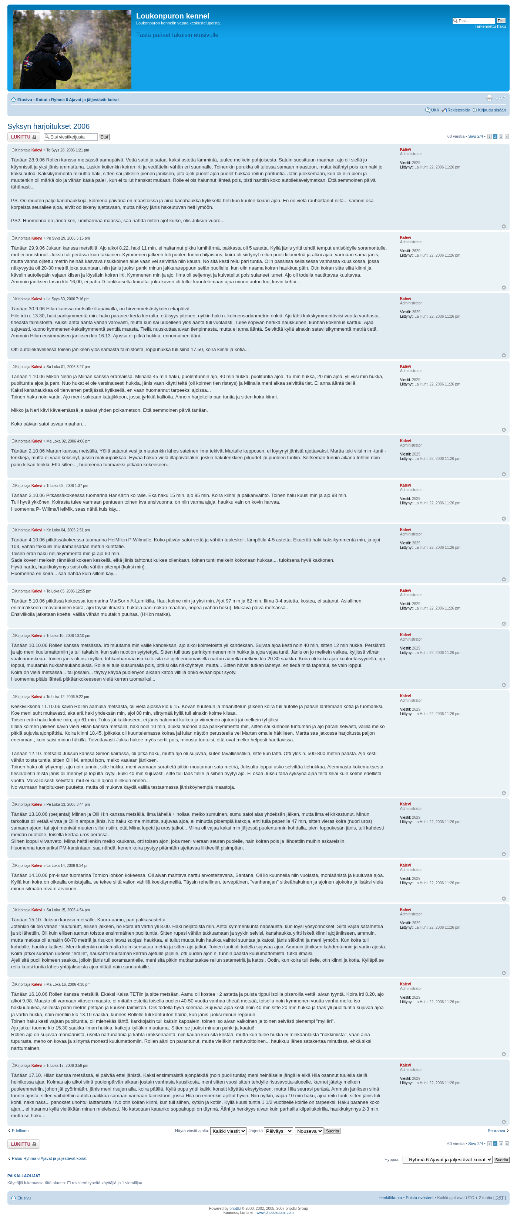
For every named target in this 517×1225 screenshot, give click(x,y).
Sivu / (475, 136)
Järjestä (271, 1130)
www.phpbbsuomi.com (274, 1213)
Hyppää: (392, 1159)
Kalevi (36, 150)
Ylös (504, 226)
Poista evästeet (419, 1197)
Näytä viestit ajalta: (210, 1130)
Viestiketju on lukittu (23, 136)
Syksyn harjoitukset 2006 (48, 126)
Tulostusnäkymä (489, 98)
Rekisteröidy (458, 110)
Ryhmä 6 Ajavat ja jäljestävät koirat (85, 99)
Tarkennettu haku (490, 26)
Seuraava (496, 1130)
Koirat (42, 99)
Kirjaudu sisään (492, 110)
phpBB (235, 1208)
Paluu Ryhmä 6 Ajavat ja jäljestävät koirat (49, 1158)
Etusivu (24, 99)
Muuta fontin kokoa (500, 98)
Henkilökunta (390, 1197)
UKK (435, 110)
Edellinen (20, 1130)
